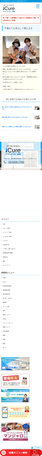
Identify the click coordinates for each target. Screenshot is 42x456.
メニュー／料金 (7, 232)
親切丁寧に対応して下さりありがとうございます (14, 117)
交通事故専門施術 (8, 253)
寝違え (5, 318)
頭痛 (4, 339)
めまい (5, 282)
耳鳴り (5, 277)
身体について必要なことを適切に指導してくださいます (16, 126)
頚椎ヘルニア (6, 327)
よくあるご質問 (7, 236)
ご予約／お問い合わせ (9, 248)
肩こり (5, 347)
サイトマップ (6, 265)
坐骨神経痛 (6, 331)
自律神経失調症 (7, 286)
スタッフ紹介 (6, 228)
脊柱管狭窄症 (6, 294)
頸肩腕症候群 (6, 290)
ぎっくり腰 (6, 306)
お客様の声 (6, 244)
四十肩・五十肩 (7, 298)
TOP (4, 224)
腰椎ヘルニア (6, 314)
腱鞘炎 (5, 302)
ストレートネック (8, 323)
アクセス (5, 240)
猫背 (4, 310)
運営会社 (5, 257)
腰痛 (4, 343)
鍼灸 (4, 261)
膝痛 (4, 335)
